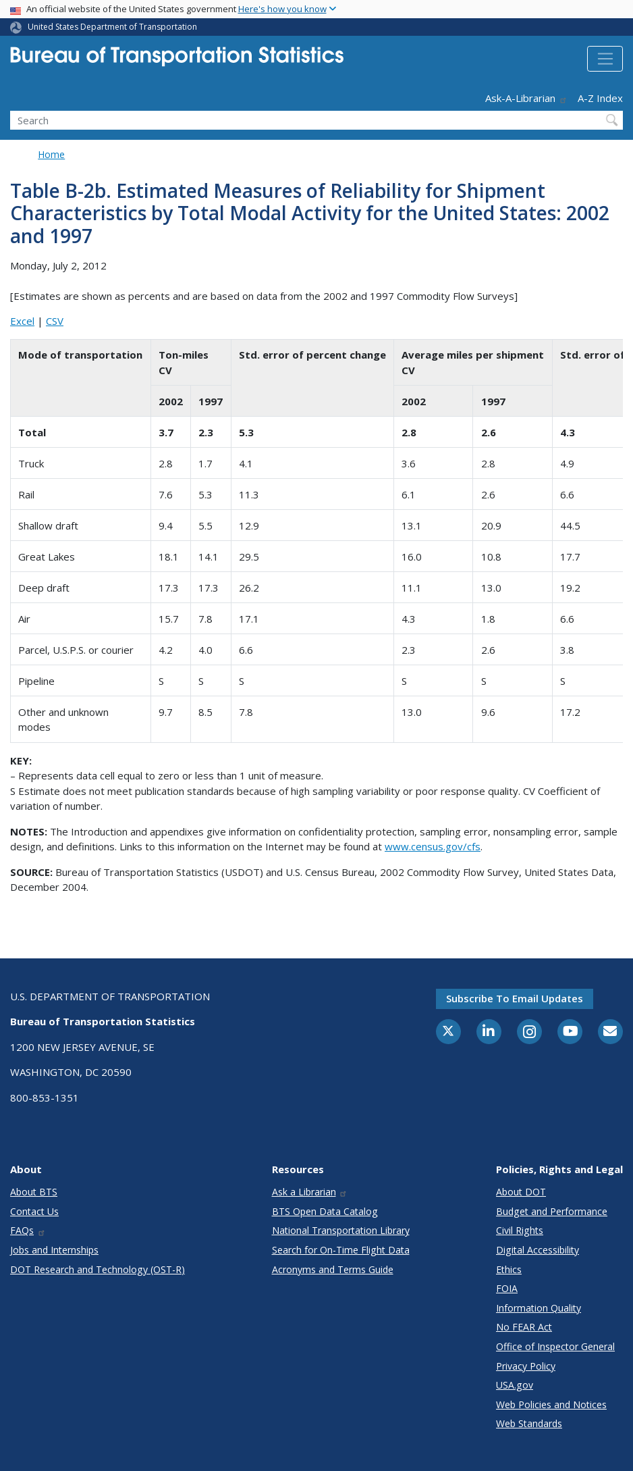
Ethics (509, 1269)
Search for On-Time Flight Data (341, 1249)
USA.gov (514, 1384)
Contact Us (34, 1211)
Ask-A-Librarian (526, 98)
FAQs (28, 1230)
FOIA (507, 1288)
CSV (54, 321)
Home (51, 154)
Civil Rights (519, 1230)
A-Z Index (600, 98)
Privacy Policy (525, 1366)
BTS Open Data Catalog (325, 1211)
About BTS (33, 1191)
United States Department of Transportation (112, 26)
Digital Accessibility (537, 1249)
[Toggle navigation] (605, 59)
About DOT (521, 1191)
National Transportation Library (341, 1230)
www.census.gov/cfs (432, 846)
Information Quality (538, 1307)
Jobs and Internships (54, 1249)
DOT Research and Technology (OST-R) (97, 1269)
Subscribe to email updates (514, 998)
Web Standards (529, 1423)
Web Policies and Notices (551, 1404)
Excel (22, 321)
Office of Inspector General (555, 1346)
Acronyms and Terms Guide (332, 1269)
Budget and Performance (551, 1211)
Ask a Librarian (310, 1191)
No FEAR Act (524, 1326)
